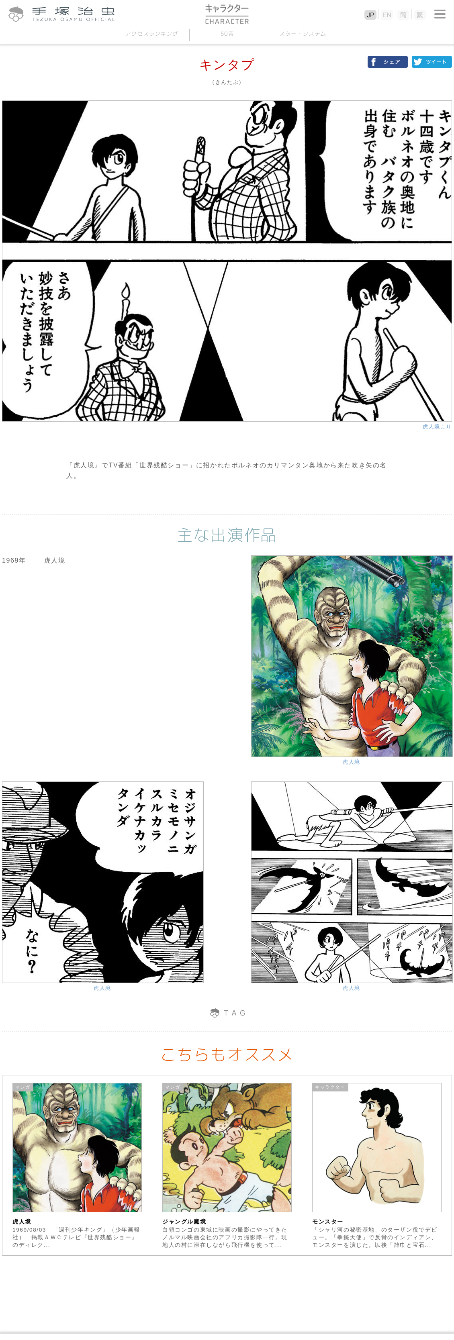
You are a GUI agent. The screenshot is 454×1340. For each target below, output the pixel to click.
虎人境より (437, 427)
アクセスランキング (151, 33)
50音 (227, 33)
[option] (77, 1165)
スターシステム (302, 33)
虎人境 (351, 762)
